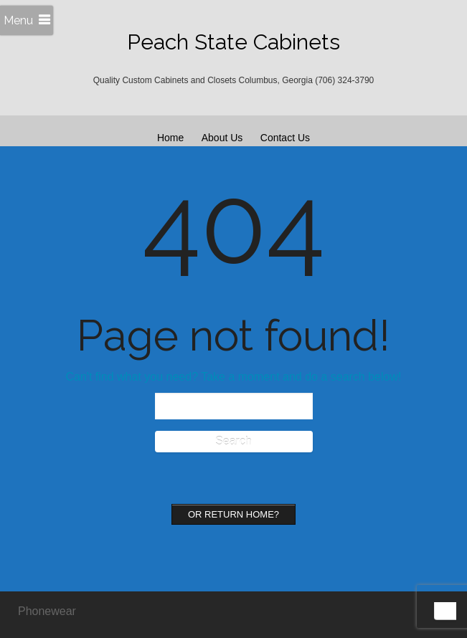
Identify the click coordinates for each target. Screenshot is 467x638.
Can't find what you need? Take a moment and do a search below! (234, 377)
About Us (222, 137)
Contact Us (285, 137)
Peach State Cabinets (233, 41)
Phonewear (47, 611)
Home (170, 137)
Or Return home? (233, 514)
